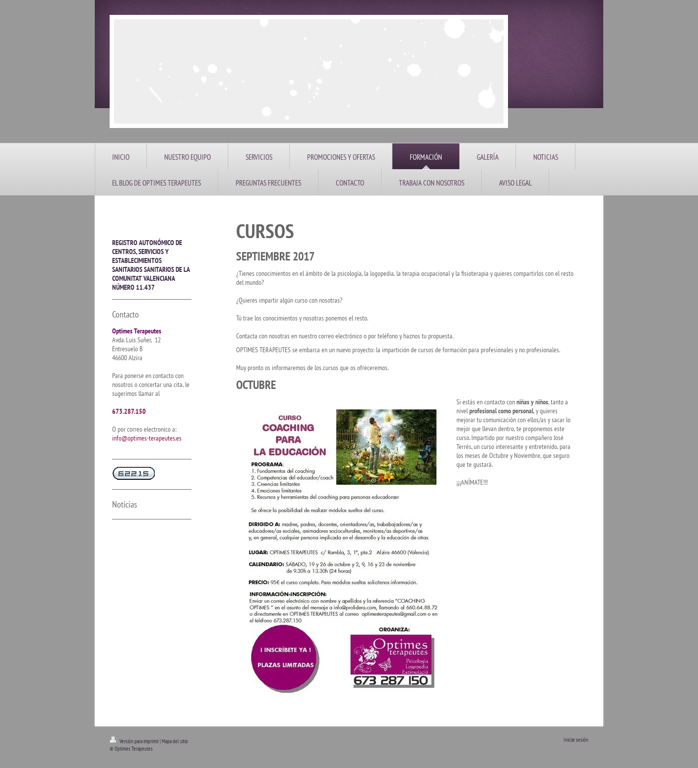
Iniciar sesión (576, 739)
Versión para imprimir (135, 741)
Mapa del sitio (175, 741)
